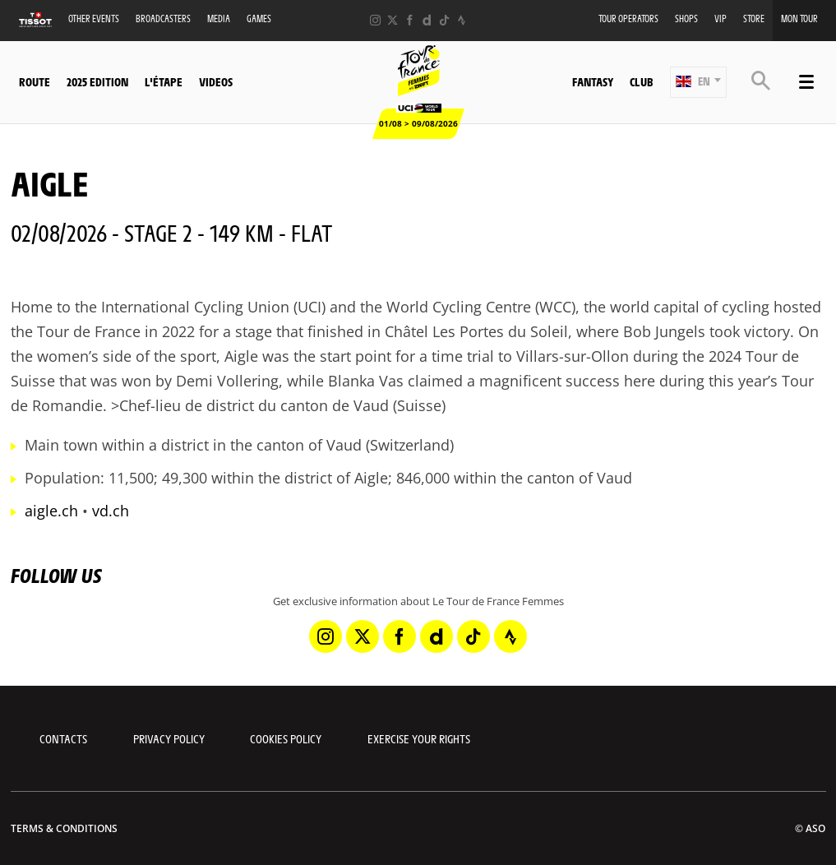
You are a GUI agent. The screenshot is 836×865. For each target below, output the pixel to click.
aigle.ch (51, 510)
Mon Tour (799, 18)
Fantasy (592, 81)
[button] (698, 82)
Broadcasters (163, 18)
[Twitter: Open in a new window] (392, 20)
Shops (686, 18)
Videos (216, 81)
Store (753, 18)
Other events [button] (93, 18)
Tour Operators (628, 18)
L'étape (163, 81)
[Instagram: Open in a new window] (375, 20)
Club (641, 81)
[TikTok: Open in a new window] (444, 20)
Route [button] (34, 81)
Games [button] (259, 18)
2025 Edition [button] (97, 81)
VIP (720, 18)
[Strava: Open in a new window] (461, 20)
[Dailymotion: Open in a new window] (427, 20)
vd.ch (110, 510)
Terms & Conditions (64, 828)
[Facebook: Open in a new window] (409, 20)
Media (218, 18)
